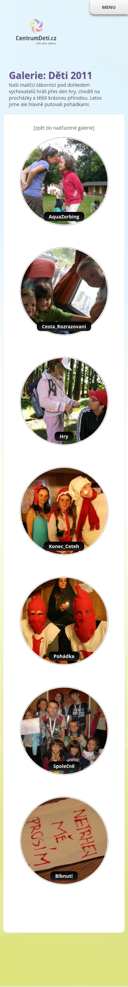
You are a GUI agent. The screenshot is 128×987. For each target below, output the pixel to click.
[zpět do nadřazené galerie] (63, 128)
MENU (109, 7)
